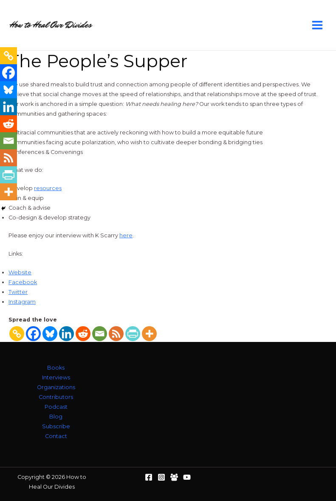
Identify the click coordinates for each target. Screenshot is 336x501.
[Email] (99, 333)
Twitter (18, 292)
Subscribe (56, 426)
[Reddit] (83, 333)
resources (48, 188)
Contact (56, 436)
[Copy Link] (16, 333)
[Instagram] (161, 477)
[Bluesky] (49, 333)
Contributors (56, 397)
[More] (149, 333)
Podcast (56, 407)
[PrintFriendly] (132, 333)
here (126, 235)
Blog (55, 416)
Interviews (56, 377)
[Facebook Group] (174, 477)
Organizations (56, 387)
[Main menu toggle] (318, 25)
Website (19, 272)
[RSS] (116, 333)
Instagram (22, 302)
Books (56, 367)
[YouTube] (187, 477)
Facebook (22, 282)
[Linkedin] (66, 333)
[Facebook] (33, 333)
